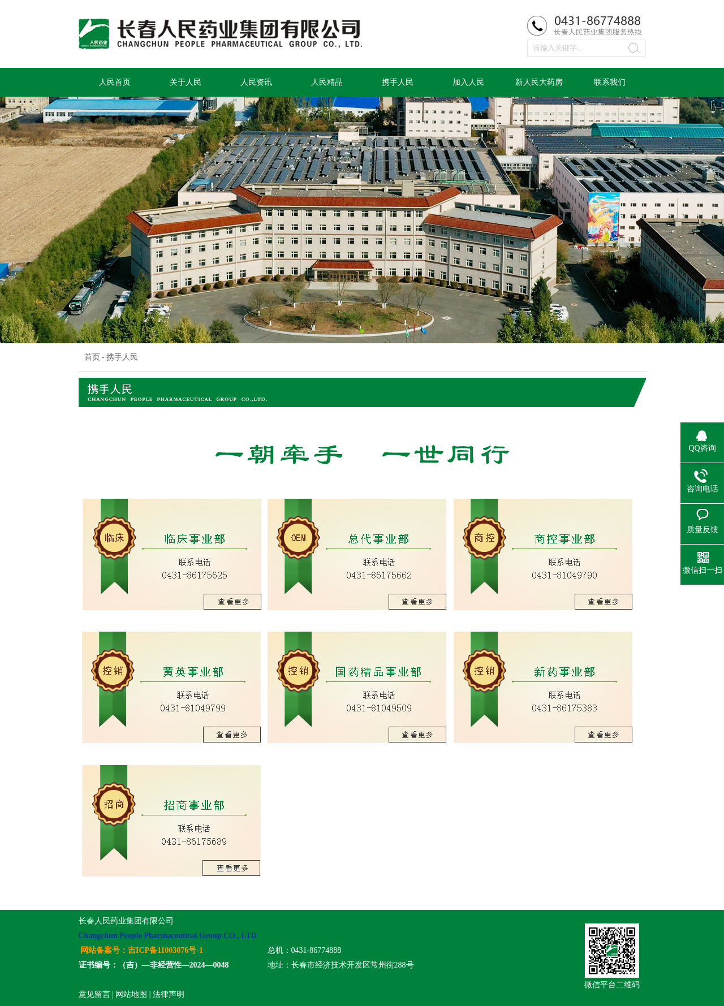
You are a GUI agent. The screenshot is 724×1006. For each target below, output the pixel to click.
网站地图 (131, 994)
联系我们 (610, 82)
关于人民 (185, 82)
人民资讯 (256, 82)
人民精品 (327, 82)
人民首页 (115, 82)
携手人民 (397, 82)
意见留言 (94, 994)
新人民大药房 (539, 82)
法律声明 (168, 994)
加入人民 (468, 82)
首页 (92, 357)
